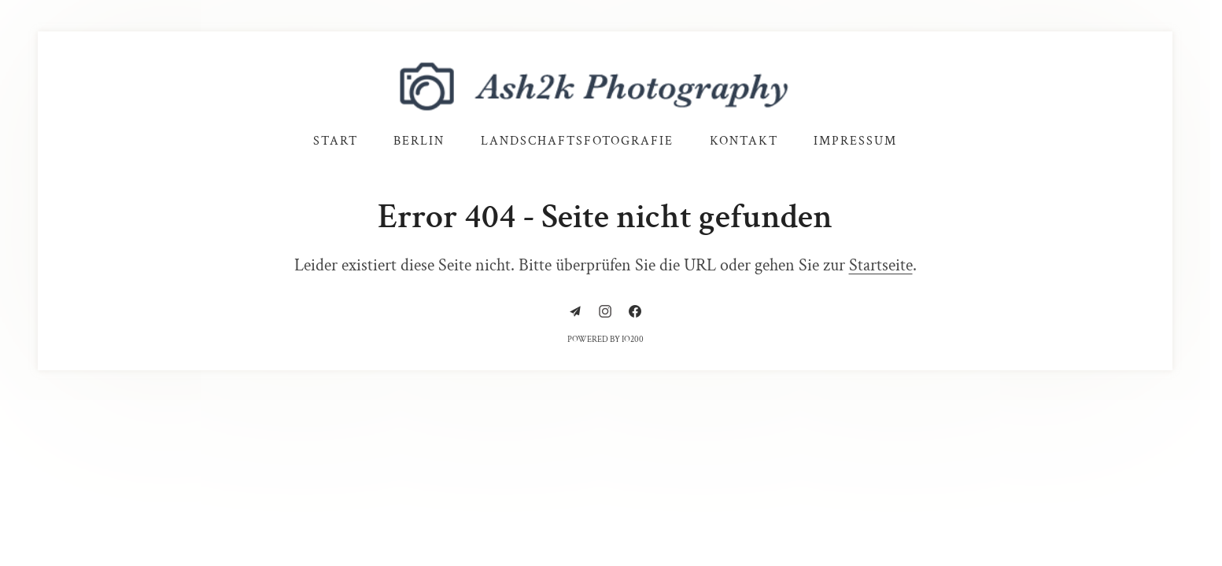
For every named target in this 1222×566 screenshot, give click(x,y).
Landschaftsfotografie (577, 141)
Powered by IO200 (605, 339)
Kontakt (744, 141)
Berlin (419, 141)
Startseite (881, 265)
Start (335, 141)
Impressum (855, 141)
